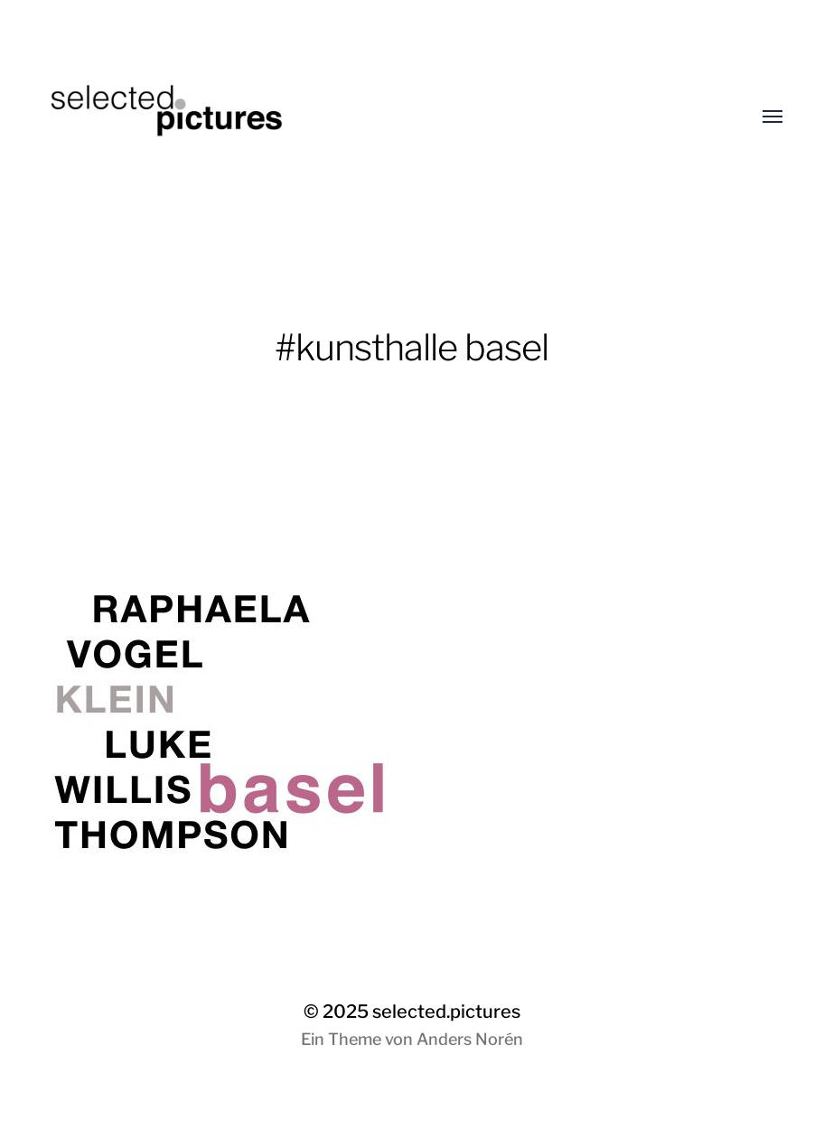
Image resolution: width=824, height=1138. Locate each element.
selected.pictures (446, 1011)
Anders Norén (470, 1039)
